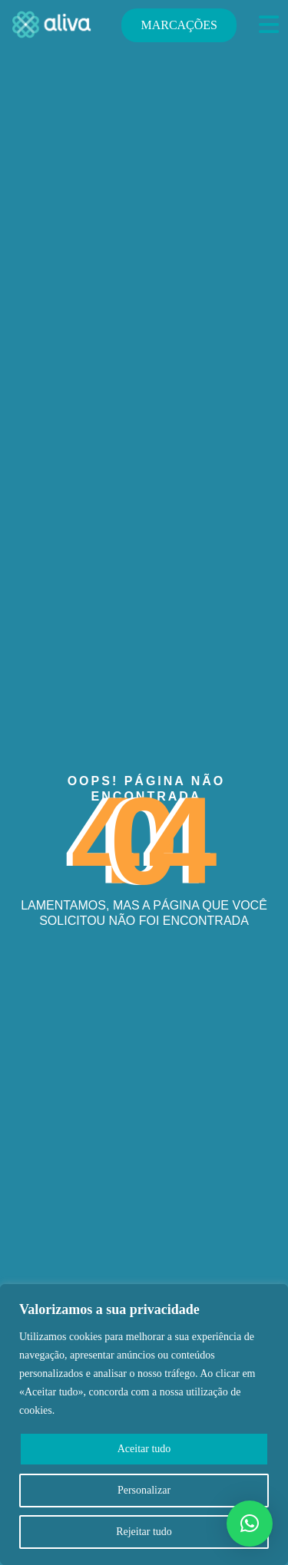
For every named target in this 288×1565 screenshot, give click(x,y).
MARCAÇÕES (179, 24)
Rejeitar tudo (144, 1531)
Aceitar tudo (144, 1448)
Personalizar (144, 1490)
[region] (144, 1424)
